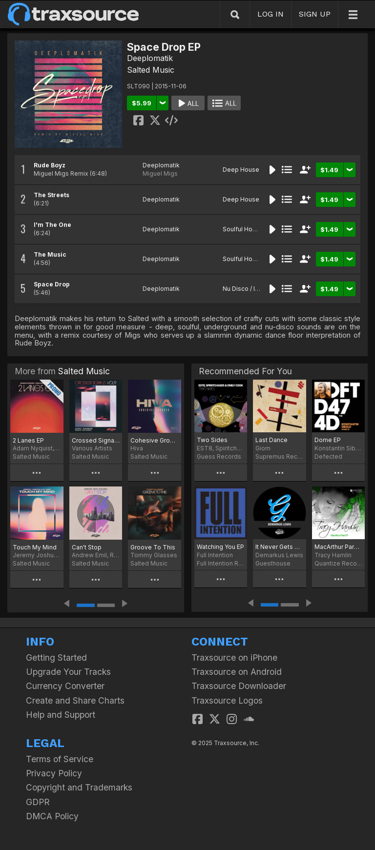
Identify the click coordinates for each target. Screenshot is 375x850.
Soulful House (243, 229)
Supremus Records (279, 456)
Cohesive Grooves (154, 440)
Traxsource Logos (227, 700)
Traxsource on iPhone (234, 657)
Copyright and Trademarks (79, 787)
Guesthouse (273, 563)
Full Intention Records (221, 563)
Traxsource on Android (236, 672)
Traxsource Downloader (238, 686)
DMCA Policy (52, 816)
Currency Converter (65, 686)
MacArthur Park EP (338, 546)
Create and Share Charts (75, 700)
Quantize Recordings (338, 563)
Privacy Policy (54, 773)
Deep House (241, 169)
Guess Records (219, 456)
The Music (50, 254)
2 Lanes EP (28, 440)
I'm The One (52, 224)
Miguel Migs (160, 173)
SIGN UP (315, 14)
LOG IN (270, 14)
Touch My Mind (35, 547)
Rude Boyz (49, 165)
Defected (328, 456)
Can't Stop (87, 547)
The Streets (51, 195)
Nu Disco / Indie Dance (255, 288)
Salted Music (150, 70)
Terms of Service (59, 759)
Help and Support (60, 714)
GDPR (38, 802)
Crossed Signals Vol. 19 (96, 440)
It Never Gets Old (279, 546)
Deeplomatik (150, 58)
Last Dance (271, 440)
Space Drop (52, 284)
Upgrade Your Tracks (68, 672)
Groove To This (152, 547)
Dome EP (327, 440)
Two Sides (212, 440)
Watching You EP (220, 546)
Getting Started (56, 657)
